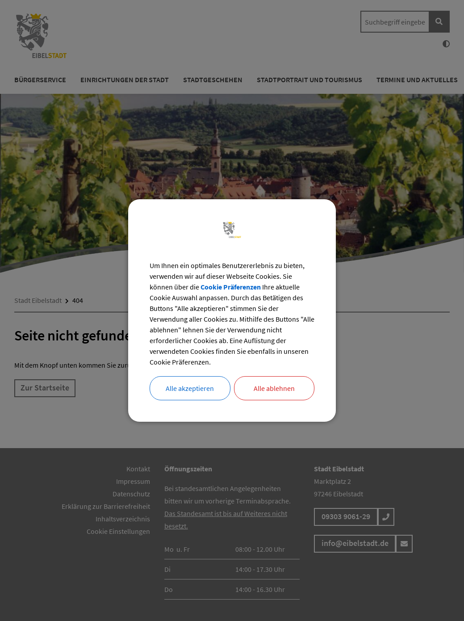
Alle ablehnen (274, 388)
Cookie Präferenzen (231, 286)
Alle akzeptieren (190, 388)
